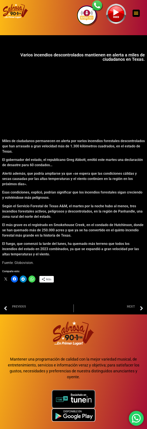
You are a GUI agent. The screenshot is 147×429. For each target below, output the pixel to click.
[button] (136, 13)
